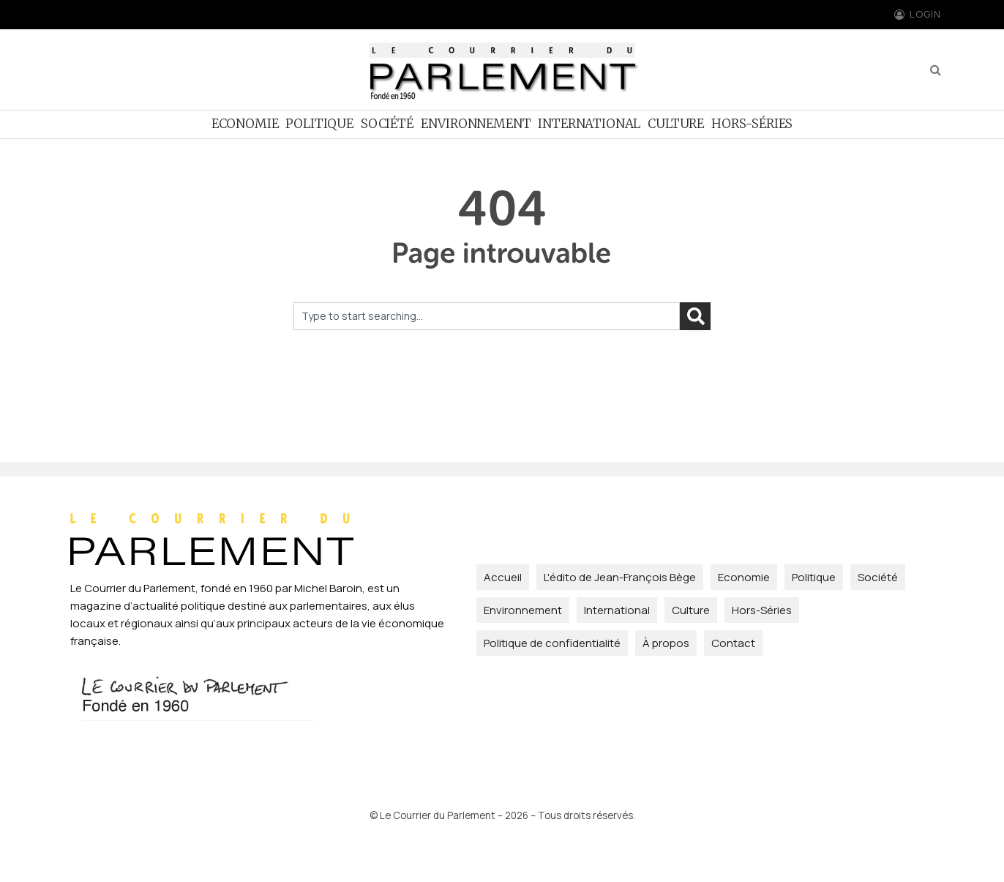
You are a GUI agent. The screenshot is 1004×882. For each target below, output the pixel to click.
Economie (245, 124)
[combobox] (486, 316)
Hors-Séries (752, 124)
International (589, 124)
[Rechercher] (695, 316)
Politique (319, 124)
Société (387, 124)
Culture (676, 124)
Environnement (476, 124)
